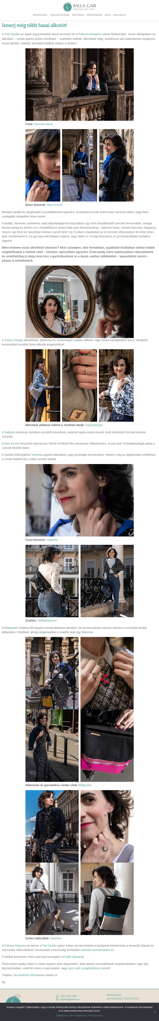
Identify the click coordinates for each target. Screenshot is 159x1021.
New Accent (54, 204)
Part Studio (12, 34)
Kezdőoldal (40, 15)
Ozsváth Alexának (72, 956)
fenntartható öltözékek (28, 975)
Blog (108, 15)
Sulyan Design (13, 340)
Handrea (37, 454)
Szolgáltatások (60, 15)
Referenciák (94, 15)
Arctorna (78, 15)
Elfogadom (61, 1015)
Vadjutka (9, 432)
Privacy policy (95, 1015)
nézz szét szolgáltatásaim (84, 968)
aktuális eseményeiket (96, 949)
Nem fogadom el (77, 1015)
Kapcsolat (119, 15)
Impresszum (114, 995)
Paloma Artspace (90, 34)
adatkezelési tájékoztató (122, 998)
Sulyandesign (93, 425)
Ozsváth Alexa (43, 124)
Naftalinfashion (47, 620)
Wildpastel (11, 627)
